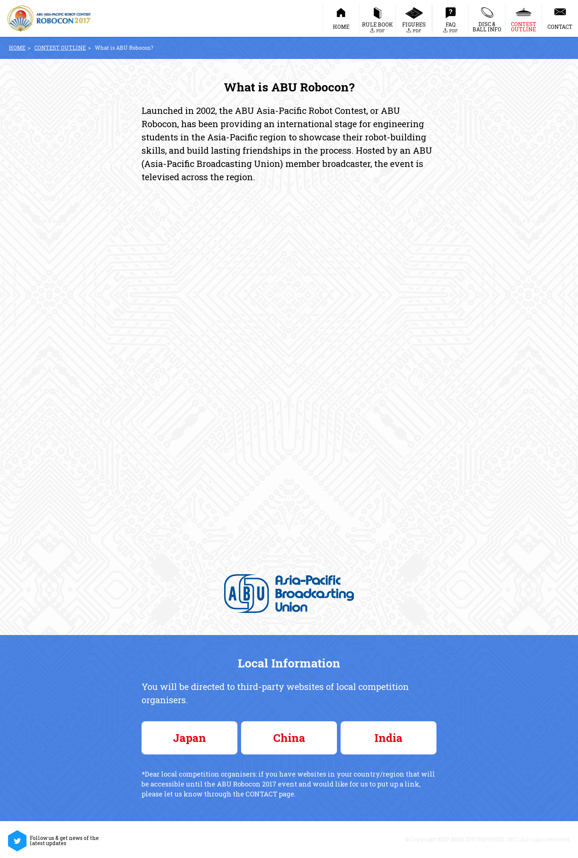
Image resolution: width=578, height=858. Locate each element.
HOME (17, 47)
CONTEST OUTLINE (60, 47)
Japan (189, 737)
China (289, 737)
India (389, 737)
